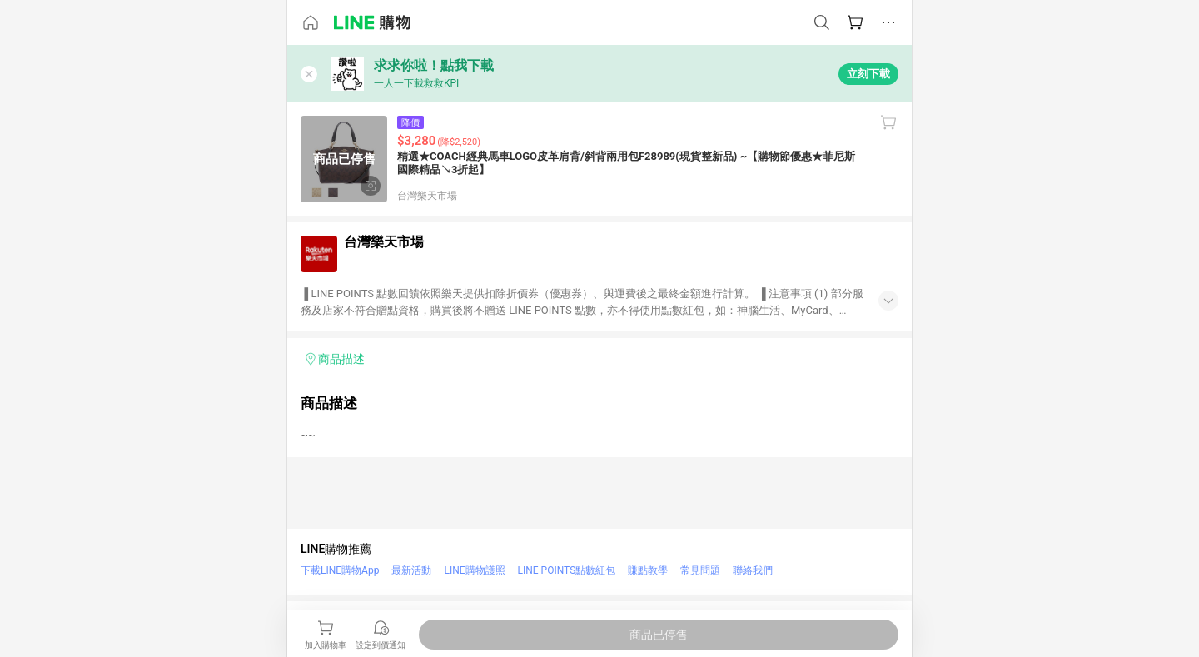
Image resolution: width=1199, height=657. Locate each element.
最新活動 (411, 570)
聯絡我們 (753, 570)
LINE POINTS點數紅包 (567, 570)
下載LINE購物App (340, 570)
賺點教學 (648, 570)
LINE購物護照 (474, 570)
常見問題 (700, 570)
